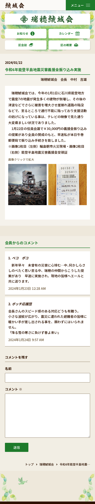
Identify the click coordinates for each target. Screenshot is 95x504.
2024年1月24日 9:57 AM (26, 339)
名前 (8, 368)
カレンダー (69, 33)
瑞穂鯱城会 (46, 464)
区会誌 (25, 45)
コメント (13, 389)
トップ (29, 464)
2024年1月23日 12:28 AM (27, 288)
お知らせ (26, 33)
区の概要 (69, 45)
